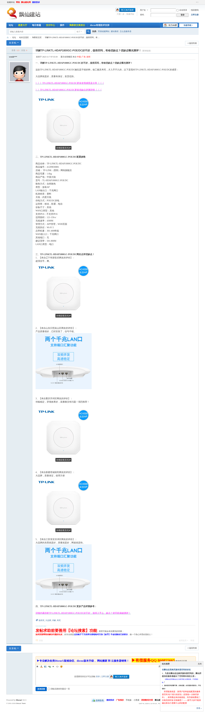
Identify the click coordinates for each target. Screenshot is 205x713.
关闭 (200, 664)
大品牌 (48, 620)
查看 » (199, 708)
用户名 (143, 10)
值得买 (41, 620)
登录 (98, 676)
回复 (41, 640)
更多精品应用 (181, 661)
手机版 (128, 700)
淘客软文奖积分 (77, 25)
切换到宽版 (197, 2)
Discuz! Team (21, 703)
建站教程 (115, 31)
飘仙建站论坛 (7, 37)
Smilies (61, 666)
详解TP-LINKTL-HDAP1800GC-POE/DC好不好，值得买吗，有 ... (72, 37)
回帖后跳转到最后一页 (59, 689)
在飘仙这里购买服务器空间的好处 (176, 670)
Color (41, 666)
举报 (192, 640)
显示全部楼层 (66, 57)
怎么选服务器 (125, 31)
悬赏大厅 (22, 25)
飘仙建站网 (26, 2)
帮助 (18, 2)
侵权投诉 (36, 2)
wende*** (13, 57)
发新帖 (13, 43)
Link (49, 666)
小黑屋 (136, 700)
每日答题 (36, 25)
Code (57, 666)
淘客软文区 (37, 37)
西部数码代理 (147, 700)
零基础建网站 (104, 31)
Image (45, 666)
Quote (53, 666)
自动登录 (181, 10)
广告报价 (120, 700)
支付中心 (50, 25)
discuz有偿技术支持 (99, 25)
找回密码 (195, 10)
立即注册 (195, 15)
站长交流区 (24, 37)
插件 (62, 25)
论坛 (11, 25)
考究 (59, 620)
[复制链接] (146, 51)
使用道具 (183, 640)
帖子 (79, 32)
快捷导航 (187, 25)
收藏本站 (11, 2)
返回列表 (193, 43)
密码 (142, 15)
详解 (54, 620)
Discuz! (19, 700)
